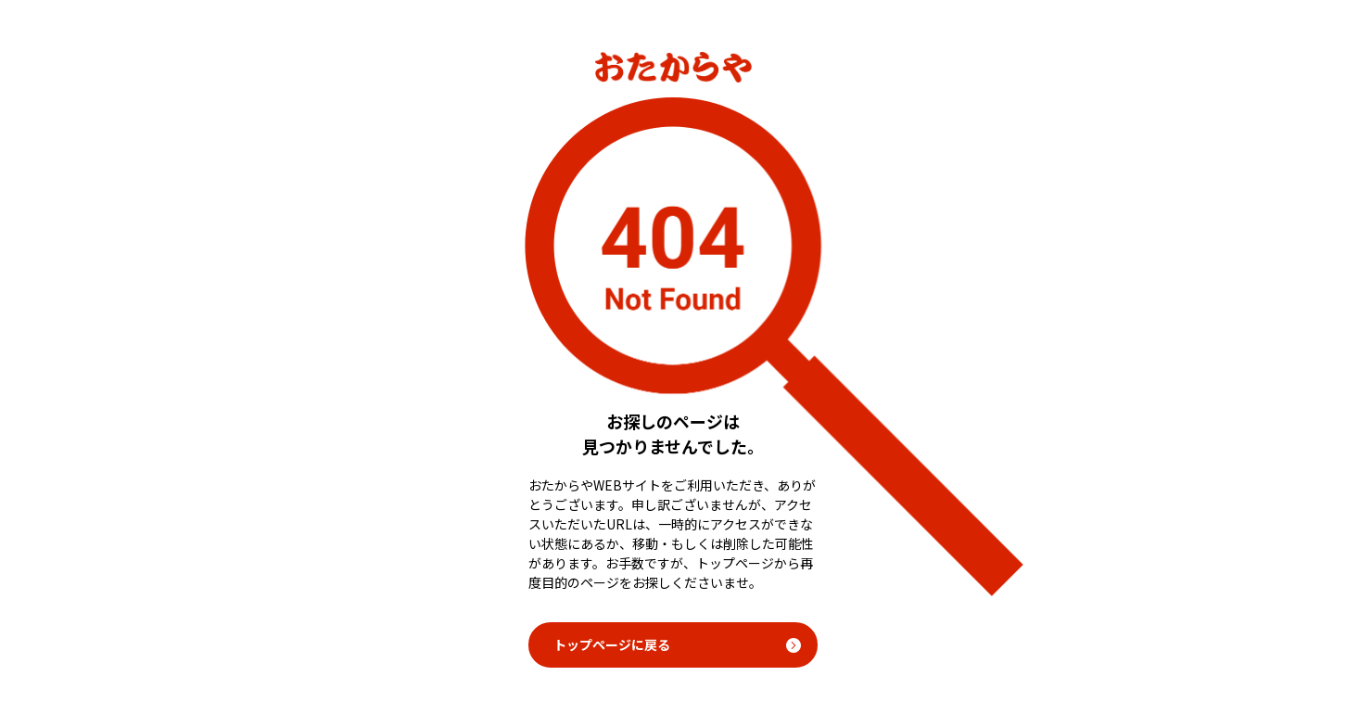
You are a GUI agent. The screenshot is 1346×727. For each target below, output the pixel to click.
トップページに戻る (611, 644)
